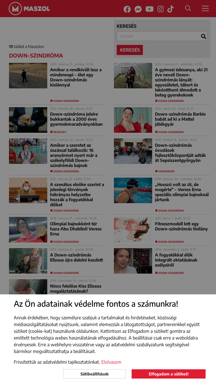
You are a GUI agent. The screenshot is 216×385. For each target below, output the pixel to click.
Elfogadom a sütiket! (168, 374)
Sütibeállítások (94, 374)
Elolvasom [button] (111, 362)
